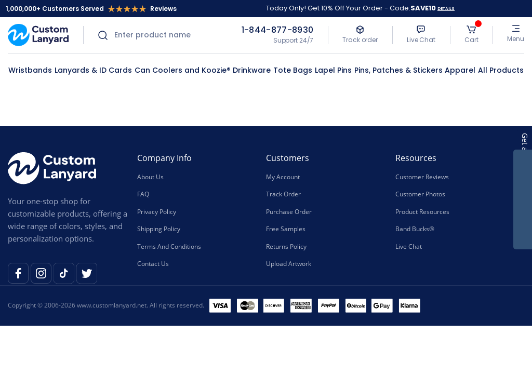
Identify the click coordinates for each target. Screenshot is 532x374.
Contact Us (153, 263)
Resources (415, 158)
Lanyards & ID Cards (93, 70)
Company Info (164, 158)
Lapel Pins (333, 70)
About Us (150, 176)
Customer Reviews (422, 176)
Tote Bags (292, 70)
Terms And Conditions (169, 246)
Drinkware (252, 70)
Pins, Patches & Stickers (398, 70)
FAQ (143, 194)
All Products (501, 70)
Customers (287, 158)
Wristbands (30, 70)
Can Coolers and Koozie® (183, 70)
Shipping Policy (158, 228)
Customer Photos (420, 194)
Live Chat (408, 246)
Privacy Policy (156, 211)
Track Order (283, 194)
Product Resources (422, 211)
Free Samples (285, 228)
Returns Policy (286, 246)
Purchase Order (289, 211)
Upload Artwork (288, 263)
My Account (283, 176)
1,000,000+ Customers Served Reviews (91, 8)
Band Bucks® (414, 228)
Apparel (460, 70)
